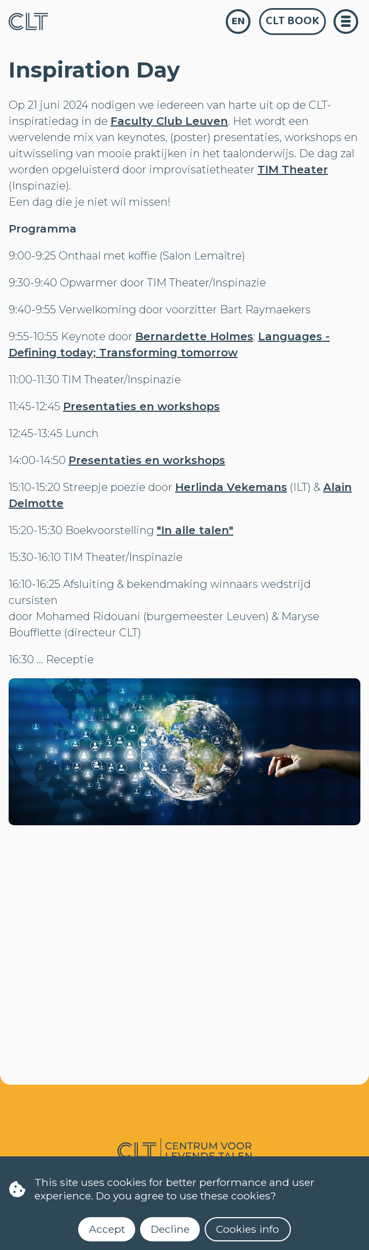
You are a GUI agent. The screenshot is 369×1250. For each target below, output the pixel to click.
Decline (170, 1229)
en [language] (238, 21)
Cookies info (247, 1229)
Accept (107, 1229)
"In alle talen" (195, 530)
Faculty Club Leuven (169, 121)
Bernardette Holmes (194, 336)
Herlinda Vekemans (231, 487)
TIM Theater (292, 169)
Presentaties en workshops (141, 406)
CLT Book (292, 21)
